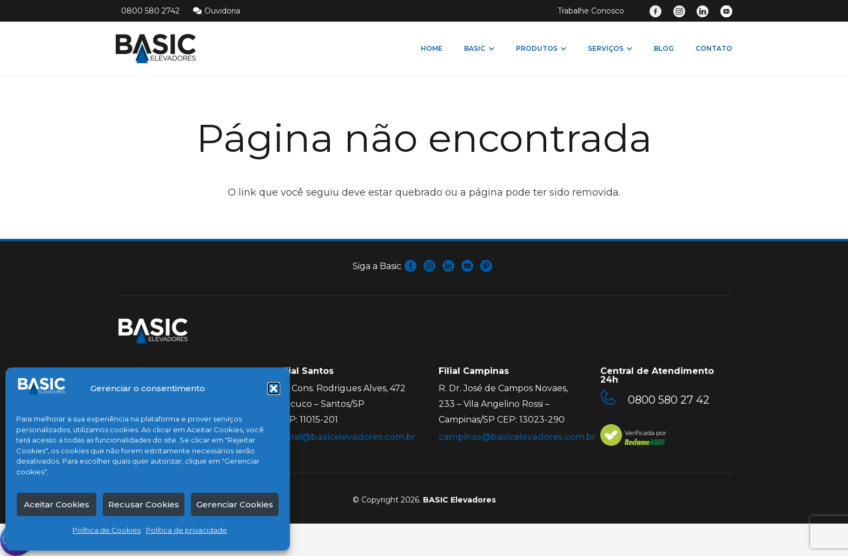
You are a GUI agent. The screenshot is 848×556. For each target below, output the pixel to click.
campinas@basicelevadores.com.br (517, 437)
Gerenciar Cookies (234, 504)
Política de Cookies (106, 530)
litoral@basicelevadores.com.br (346, 437)
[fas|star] (410, 266)
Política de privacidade (186, 530)
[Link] (655, 11)
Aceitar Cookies (56, 504)
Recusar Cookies (143, 504)
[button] (273, 388)
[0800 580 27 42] (614, 400)
